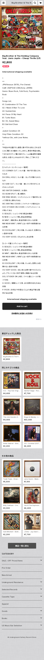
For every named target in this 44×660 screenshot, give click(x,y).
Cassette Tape (8, 597)
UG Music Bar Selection (12, 626)
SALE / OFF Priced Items (12, 561)
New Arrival (7, 575)
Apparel (5, 604)
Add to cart (22, 306)
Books (4, 618)
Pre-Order (6, 568)
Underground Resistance (12, 582)
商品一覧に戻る (22, 546)
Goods (5, 611)
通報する (39, 319)
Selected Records (9, 590)
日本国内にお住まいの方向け (22, 313)
